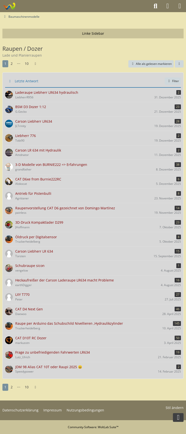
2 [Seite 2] (12, 63)
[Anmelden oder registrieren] (167, 6)
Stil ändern (175, 407)
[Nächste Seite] (35, 63)
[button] (179, 64)
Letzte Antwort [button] (26, 81)
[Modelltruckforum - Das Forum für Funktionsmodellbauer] (9, 6)
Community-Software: (93, 427)
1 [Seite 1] (5, 63)
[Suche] (155, 6)
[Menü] (180, 6)
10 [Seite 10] (27, 63)
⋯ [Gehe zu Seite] (18, 63)
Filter (173, 81)
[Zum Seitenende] (178, 417)
